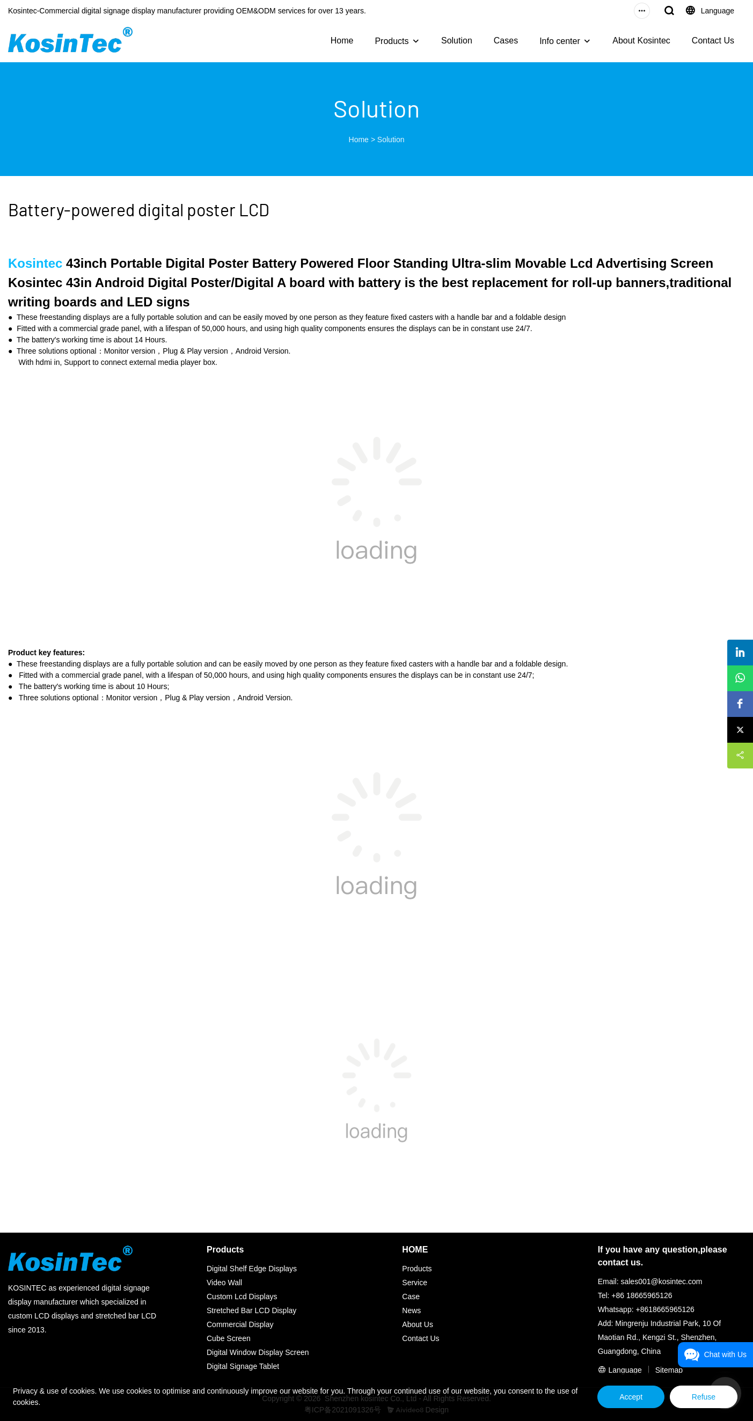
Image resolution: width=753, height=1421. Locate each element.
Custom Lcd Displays (242, 1296)
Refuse (703, 1397)
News (411, 1310)
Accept (630, 1397)
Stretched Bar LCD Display (251, 1310)
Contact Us (713, 40)
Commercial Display (240, 1324)
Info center (559, 41)
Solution (456, 40)
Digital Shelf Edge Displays (252, 1268)
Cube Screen (229, 1338)
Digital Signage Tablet (243, 1366)
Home (342, 40)
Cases (506, 40)
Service (414, 1282)
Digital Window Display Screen (258, 1352)
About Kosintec (641, 40)
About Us (417, 1324)
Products (391, 41)
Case (411, 1296)
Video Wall (224, 1282)
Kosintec (35, 263)
